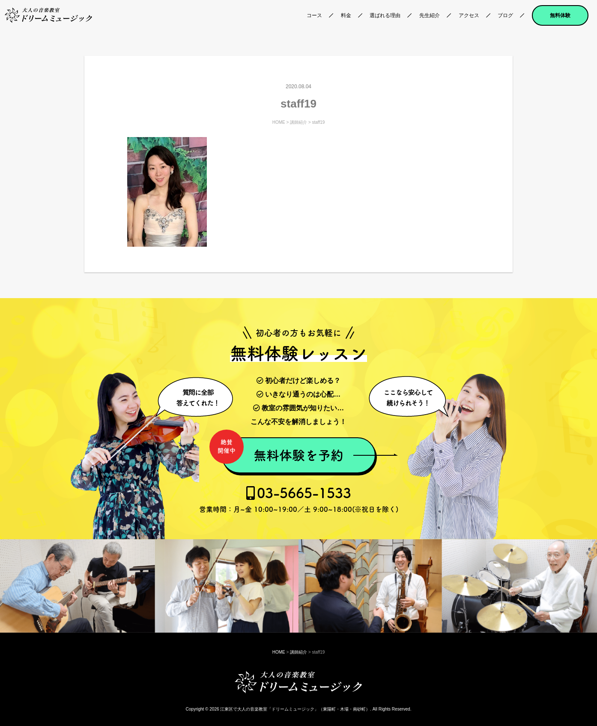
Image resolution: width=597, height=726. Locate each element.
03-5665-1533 (298, 499)
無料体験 (560, 15)
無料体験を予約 (282, 450)
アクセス (469, 15)
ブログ (505, 15)
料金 (346, 15)
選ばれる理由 (385, 15)
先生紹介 (429, 15)
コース (314, 15)
